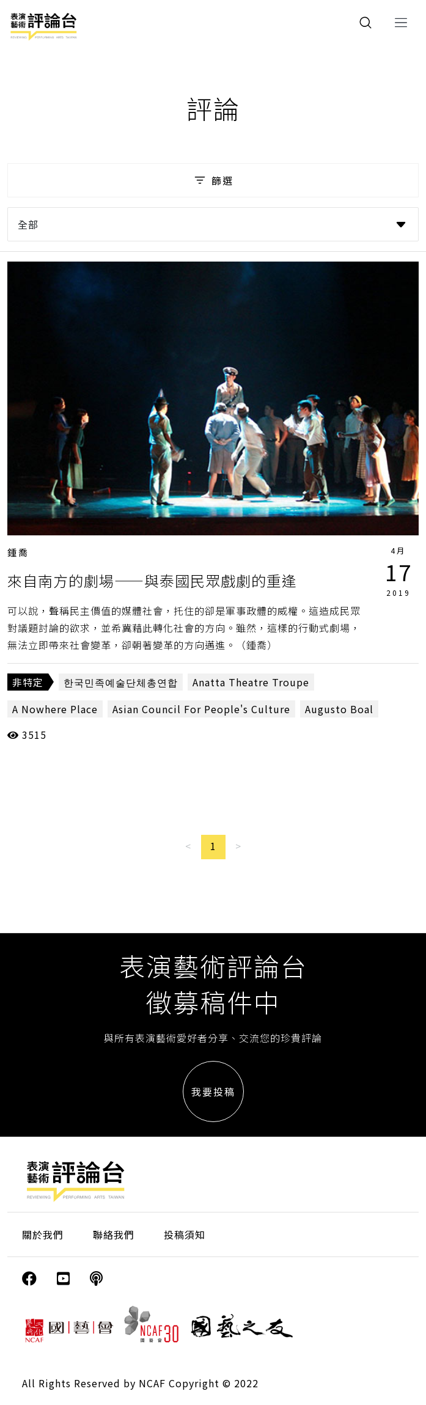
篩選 (213, 180)
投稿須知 (184, 1234)
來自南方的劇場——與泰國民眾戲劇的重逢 (152, 580)
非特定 (27, 682)
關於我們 (43, 1234)
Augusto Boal (339, 709)
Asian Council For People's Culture (201, 709)
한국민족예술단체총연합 (121, 682)
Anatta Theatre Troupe (251, 682)
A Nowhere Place (55, 709)
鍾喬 (18, 552)
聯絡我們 (113, 1234)
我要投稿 (213, 1091)
